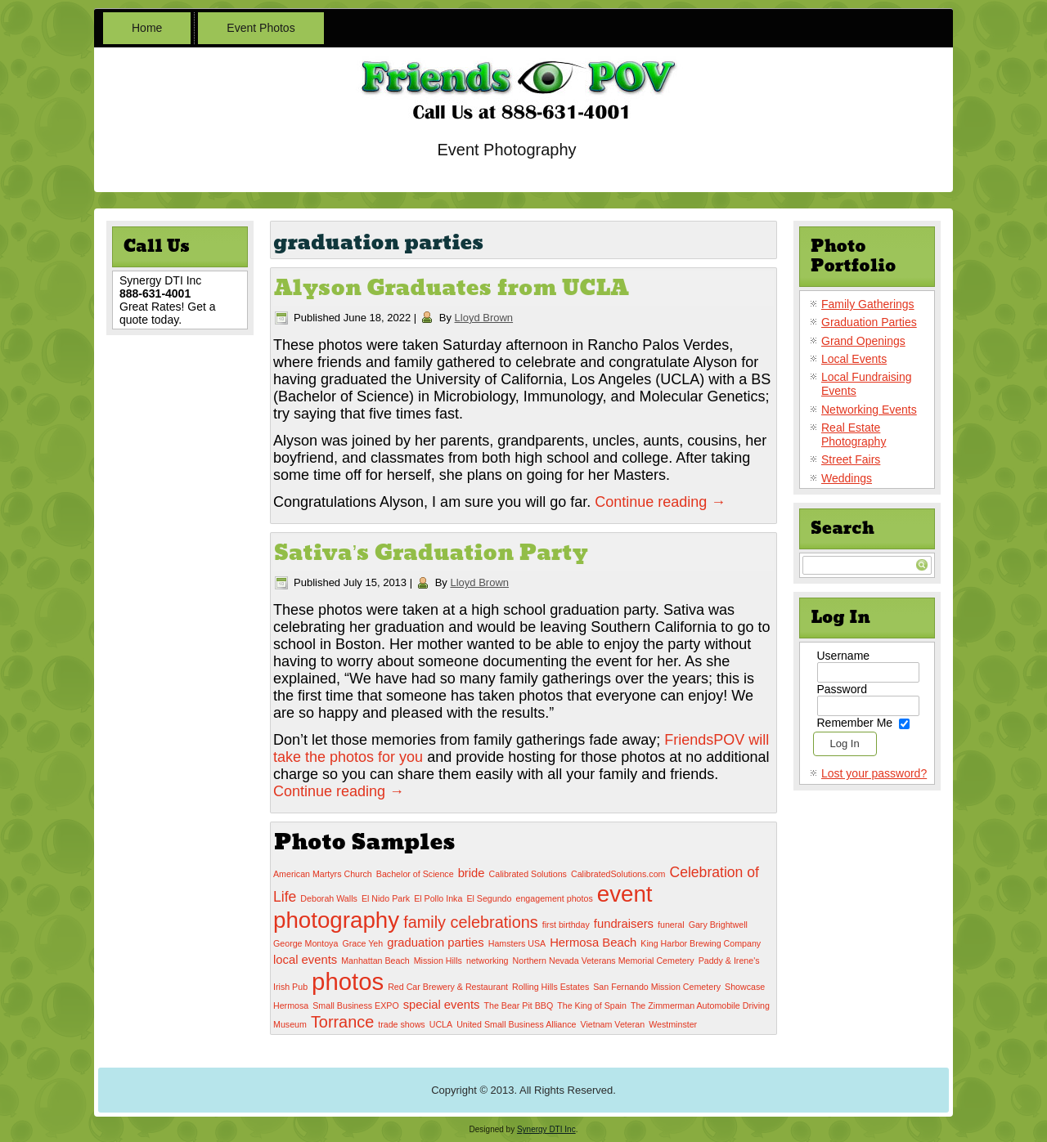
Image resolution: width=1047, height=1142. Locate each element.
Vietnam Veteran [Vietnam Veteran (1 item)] (613, 1024)
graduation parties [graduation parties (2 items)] (435, 942)
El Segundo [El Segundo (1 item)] (488, 898)
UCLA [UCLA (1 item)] (440, 1024)
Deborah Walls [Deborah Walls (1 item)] (328, 898)
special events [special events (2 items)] (441, 1004)
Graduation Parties (869, 322)
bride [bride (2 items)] (471, 873)
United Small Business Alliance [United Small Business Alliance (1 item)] (516, 1024)
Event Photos (260, 27)
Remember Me (855, 722)
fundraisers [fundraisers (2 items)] (624, 923)
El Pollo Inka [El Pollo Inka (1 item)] (438, 898)
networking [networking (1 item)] (487, 960)
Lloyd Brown (484, 317)
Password (842, 689)
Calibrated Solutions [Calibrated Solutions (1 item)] (528, 874)
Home (147, 27)
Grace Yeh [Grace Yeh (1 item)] (362, 943)
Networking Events (869, 409)
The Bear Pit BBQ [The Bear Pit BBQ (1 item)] (518, 1005)
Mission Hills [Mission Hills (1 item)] (438, 960)
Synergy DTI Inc (546, 1129)
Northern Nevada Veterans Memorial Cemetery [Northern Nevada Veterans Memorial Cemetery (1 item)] (603, 960)
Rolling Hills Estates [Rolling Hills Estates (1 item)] (550, 987)
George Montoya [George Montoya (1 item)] (305, 943)
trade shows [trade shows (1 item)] (401, 1024)
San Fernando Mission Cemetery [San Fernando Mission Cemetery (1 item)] (657, 987)
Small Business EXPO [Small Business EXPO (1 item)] (355, 1005)
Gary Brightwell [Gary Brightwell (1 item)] (718, 924)
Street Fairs (850, 459)
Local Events (854, 358)
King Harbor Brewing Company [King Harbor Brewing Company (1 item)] (700, 943)
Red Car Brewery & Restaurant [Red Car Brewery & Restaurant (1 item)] (448, 987)
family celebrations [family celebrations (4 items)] (470, 922)
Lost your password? (874, 773)
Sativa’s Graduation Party (431, 553)
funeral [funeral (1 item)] (671, 924)
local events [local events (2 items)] (305, 959)
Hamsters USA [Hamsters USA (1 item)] (517, 943)
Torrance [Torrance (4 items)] (342, 1022)
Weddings (846, 478)
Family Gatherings (867, 304)
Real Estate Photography (853, 434)
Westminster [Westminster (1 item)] (673, 1024)
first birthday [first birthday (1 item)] (566, 924)
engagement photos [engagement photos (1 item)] (554, 898)
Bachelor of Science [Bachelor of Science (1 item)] (415, 874)
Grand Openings (863, 340)
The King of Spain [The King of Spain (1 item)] (592, 1005)
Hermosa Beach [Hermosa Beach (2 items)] (593, 942)
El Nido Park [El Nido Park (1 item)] (386, 898)
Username (843, 655)
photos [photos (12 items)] (348, 981)
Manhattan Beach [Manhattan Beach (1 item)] (375, 960)
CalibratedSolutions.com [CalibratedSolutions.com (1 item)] (618, 874)
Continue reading (660, 502)
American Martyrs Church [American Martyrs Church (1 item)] (322, 874)
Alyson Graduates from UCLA (451, 288)
